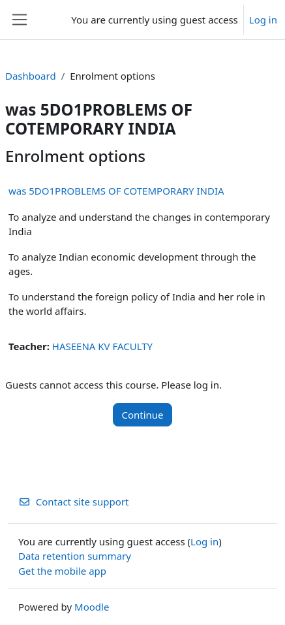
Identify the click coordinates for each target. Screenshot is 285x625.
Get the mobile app (62, 570)
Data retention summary (74, 555)
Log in (263, 19)
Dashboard (30, 75)
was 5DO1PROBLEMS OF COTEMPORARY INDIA (116, 190)
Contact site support (73, 501)
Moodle (91, 606)
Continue (142, 414)
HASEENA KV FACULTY (102, 346)
